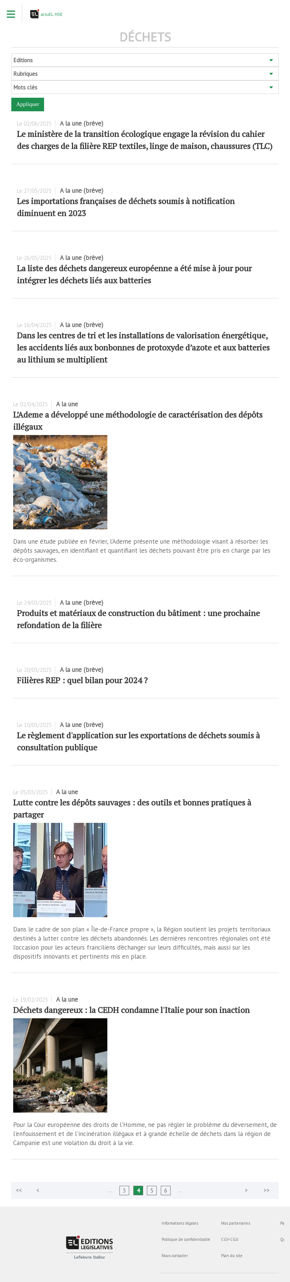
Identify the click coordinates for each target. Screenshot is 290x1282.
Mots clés (25, 87)
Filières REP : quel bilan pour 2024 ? (82, 680)
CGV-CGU (229, 1239)
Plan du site (232, 1255)
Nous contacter (175, 1255)
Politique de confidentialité (186, 1239)
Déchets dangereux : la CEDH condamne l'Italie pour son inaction (131, 1009)
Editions (23, 60)
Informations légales (180, 1223)
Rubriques (26, 73)
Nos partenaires (235, 1223)
